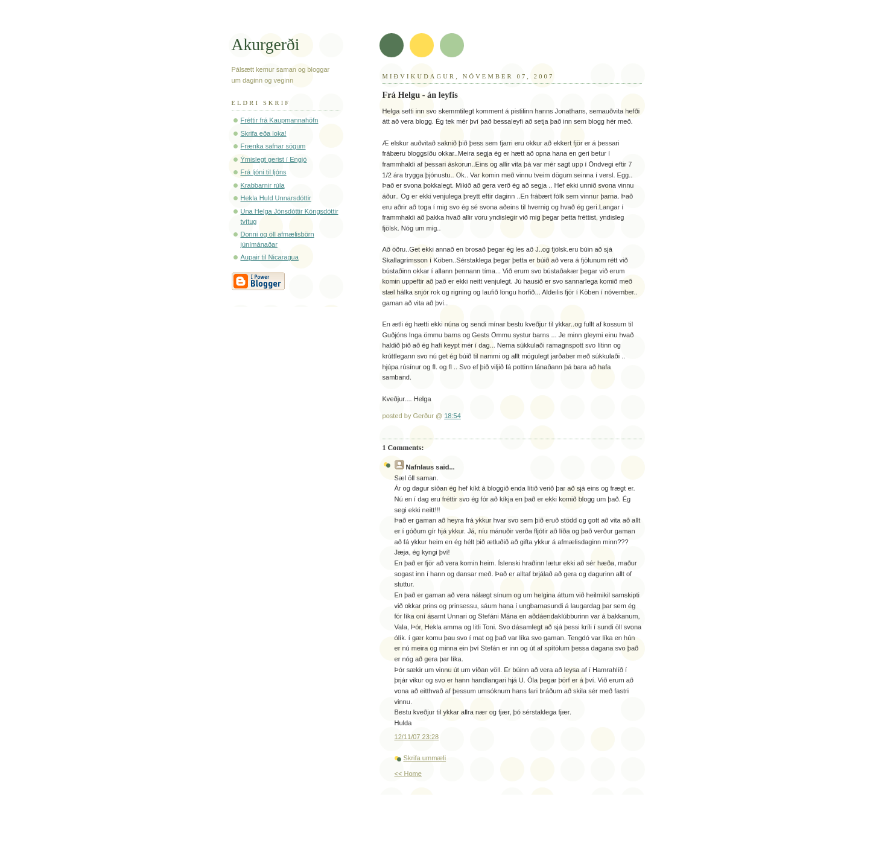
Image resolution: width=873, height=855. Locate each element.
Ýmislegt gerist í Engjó (274, 159)
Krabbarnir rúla (263, 185)
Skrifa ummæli (425, 757)
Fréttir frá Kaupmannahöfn (280, 120)
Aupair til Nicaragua (270, 257)
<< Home (408, 773)
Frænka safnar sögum (273, 146)
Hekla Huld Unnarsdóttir (276, 198)
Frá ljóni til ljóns (264, 172)
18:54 (452, 415)
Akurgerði (266, 44)
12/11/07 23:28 (417, 736)
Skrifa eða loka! (264, 133)
